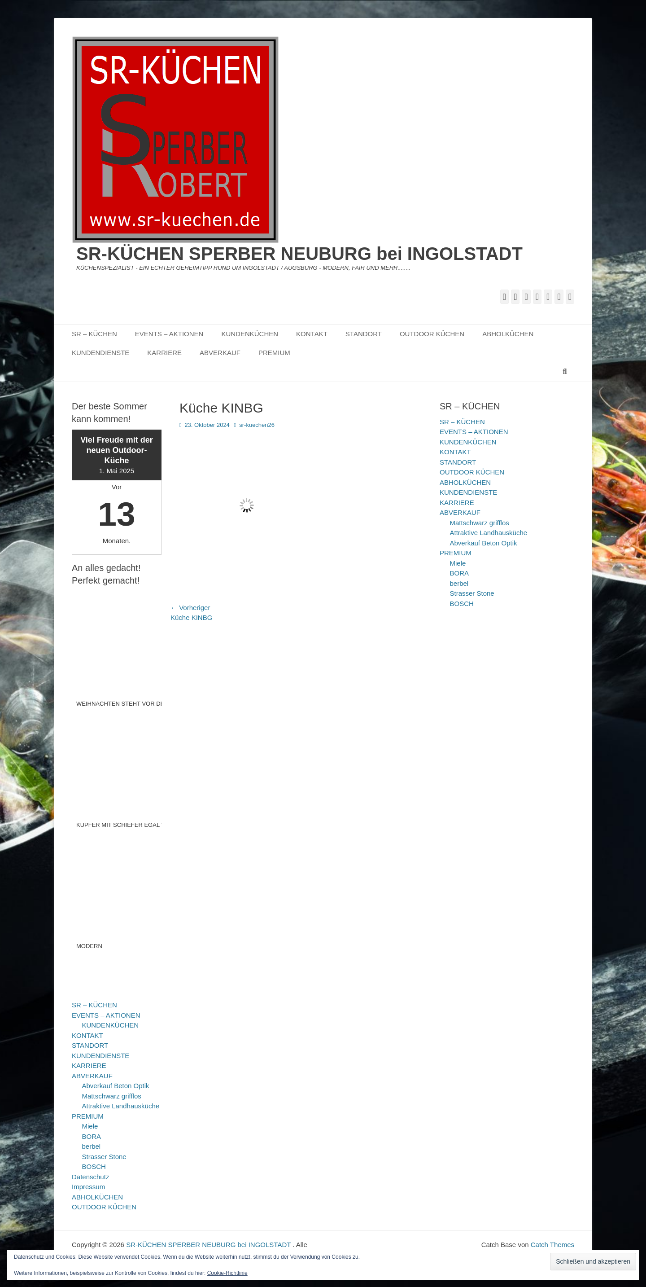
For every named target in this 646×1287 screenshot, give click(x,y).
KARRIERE (164, 352)
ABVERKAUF (220, 352)
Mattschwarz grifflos (479, 523)
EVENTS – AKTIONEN (169, 334)
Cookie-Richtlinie (227, 1273)
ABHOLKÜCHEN (507, 334)
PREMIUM (274, 352)
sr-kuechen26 (257, 425)
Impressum (88, 1186)
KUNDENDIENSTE (100, 352)
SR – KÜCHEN (94, 334)
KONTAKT (311, 334)
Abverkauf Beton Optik (483, 543)
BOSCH (462, 603)
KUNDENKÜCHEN (249, 334)
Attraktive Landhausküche (489, 532)
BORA (459, 573)
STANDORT (363, 334)
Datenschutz (90, 1177)
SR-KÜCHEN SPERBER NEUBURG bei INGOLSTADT (299, 254)
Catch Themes (552, 1244)
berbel (459, 583)
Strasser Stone (472, 593)
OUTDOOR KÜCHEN (432, 334)
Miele (458, 563)
